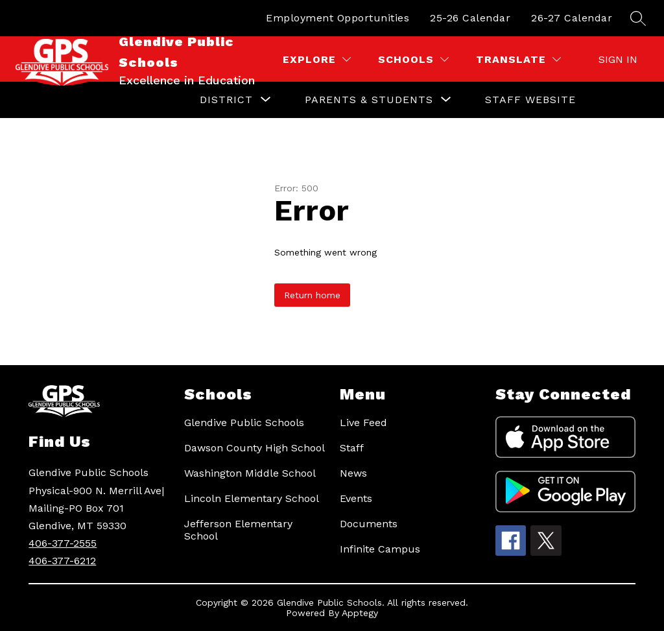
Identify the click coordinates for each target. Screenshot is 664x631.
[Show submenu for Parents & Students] (369, 100)
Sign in (618, 59)
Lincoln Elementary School (251, 498)
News (353, 473)
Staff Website (530, 99)
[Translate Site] (518, 59)
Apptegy (360, 613)
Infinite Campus (380, 549)
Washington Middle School (250, 473)
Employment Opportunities (337, 18)
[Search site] (638, 18)
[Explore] (316, 59)
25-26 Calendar (470, 18)
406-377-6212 (62, 560)
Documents (368, 524)
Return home (312, 295)
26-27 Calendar (571, 18)
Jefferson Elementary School (238, 530)
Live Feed (363, 422)
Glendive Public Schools (244, 422)
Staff (352, 448)
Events (356, 498)
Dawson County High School (254, 448)
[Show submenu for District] (226, 100)
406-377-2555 (63, 543)
